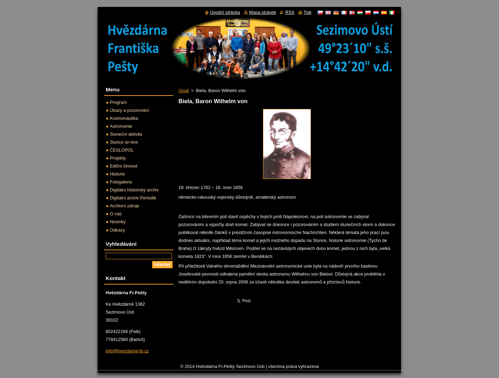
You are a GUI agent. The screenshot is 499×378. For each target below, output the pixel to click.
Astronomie (121, 126)
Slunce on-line (124, 142)
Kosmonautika (124, 118)
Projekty (118, 158)
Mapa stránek (262, 12)
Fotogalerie (121, 181)
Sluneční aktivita (126, 134)
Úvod (183, 90)
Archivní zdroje (124, 205)
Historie (117, 174)
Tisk (308, 12)
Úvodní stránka (225, 12)
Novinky (118, 221)
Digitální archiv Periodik (133, 197)
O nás (116, 213)
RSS (289, 12)
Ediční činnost (124, 166)
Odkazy (117, 230)
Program (118, 102)
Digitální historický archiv (134, 189)
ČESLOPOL (122, 150)
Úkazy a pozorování (129, 110)
